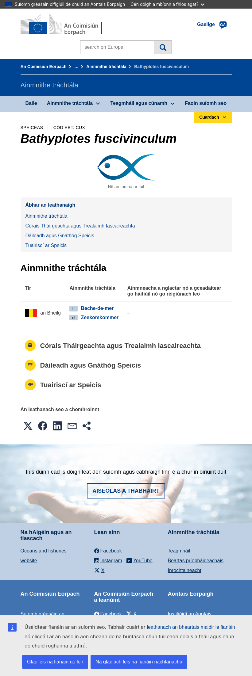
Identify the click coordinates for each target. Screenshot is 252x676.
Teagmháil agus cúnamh (138, 103)
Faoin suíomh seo (206, 103)
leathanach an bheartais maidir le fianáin (191, 627)
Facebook (108, 614)
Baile (31, 103)
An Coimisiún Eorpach (44, 66)
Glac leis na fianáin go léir (55, 661)
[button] (28, 426)
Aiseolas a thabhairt (126, 491)
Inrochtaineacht (184, 570)
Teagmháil (179, 550)
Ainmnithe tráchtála (106, 66)
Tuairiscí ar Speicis (46, 245)
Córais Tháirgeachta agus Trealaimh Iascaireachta (80, 225)
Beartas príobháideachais (195, 560)
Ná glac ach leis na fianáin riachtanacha (138, 661)
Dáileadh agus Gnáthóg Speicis (59, 235)
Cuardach (163, 47)
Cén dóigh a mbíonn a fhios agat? (167, 4)
